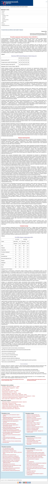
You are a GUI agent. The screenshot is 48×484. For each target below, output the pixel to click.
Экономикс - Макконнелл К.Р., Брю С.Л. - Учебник (10, 386)
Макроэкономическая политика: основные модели (35, 452)
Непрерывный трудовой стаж (8, 466)
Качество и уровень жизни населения (9, 423)
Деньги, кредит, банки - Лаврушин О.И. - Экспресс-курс (11, 398)
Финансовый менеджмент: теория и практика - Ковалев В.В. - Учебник (14, 394)
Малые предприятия (30, 461)
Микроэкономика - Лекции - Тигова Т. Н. (33, 422)
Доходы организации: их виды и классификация (11, 460)
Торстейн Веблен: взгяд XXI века (32, 441)
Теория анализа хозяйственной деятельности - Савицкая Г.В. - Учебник (14, 397)
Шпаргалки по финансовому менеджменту (34, 418)
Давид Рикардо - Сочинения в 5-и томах (9, 403)
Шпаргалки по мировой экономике (33, 420)
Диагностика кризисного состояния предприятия (11, 457)
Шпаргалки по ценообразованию (32, 429)
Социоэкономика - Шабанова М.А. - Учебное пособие (11, 404)
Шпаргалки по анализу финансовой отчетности (35, 426)
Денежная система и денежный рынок (9, 454)
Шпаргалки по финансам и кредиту (33, 428)
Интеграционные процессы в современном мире (11, 458)
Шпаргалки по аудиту (30, 421)
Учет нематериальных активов (8, 448)
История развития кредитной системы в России (35, 457)
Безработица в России (30, 472)
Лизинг (28, 460)
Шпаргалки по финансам (31, 425)
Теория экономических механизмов (9, 437)
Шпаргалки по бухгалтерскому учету (33, 414)
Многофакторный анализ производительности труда (12, 465)
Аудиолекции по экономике (31, 417)
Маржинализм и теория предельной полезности (35, 467)
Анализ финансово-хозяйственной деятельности (11, 470)
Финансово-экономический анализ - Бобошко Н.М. (11, 408)
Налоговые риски (6, 442)
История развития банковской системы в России (35, 465)
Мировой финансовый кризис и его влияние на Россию (12, 419)
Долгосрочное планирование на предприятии (11, 456)
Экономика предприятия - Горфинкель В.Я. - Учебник (11, 393)
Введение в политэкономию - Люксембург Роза (10, 407)
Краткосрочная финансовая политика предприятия (35, 453)
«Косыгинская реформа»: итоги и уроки (33, 440)
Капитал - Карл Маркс (6, 389)
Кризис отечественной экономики (32, 464)
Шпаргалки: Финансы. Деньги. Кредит (33, 424)
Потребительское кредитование (8, 449)
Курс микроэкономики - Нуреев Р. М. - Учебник (10, 390)
